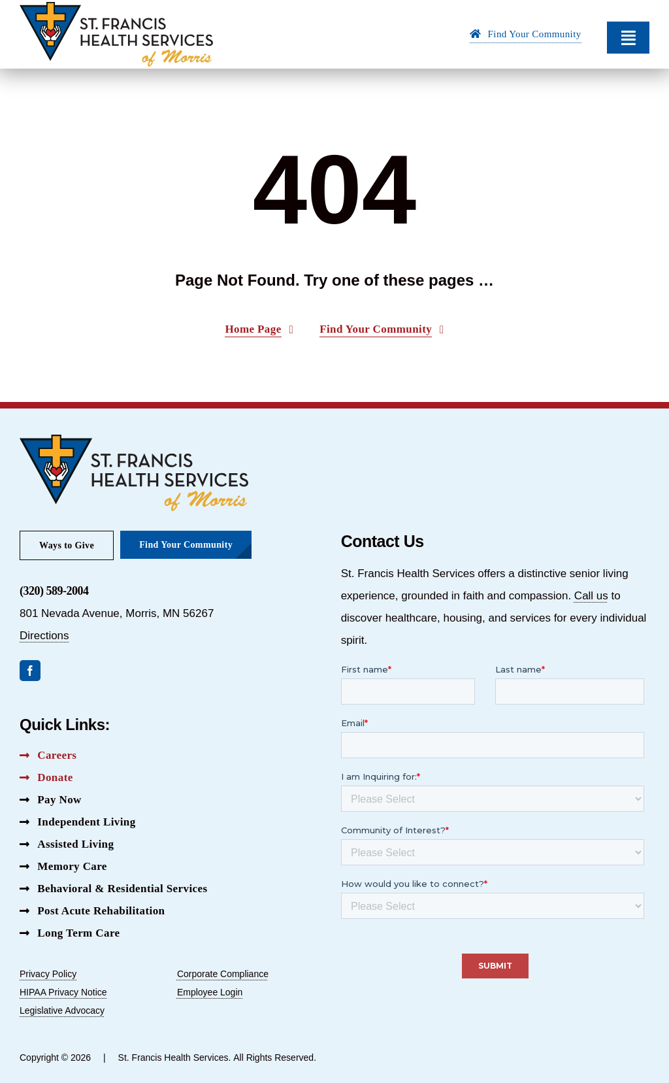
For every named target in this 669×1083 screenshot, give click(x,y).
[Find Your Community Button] (525, 35)
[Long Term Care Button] (70, 933)
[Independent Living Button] (78, 822)
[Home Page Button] (259, 330)
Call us (591, 596)
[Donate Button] (46, 777)
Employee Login (209, 992)
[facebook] (30, 670)
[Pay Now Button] (51, 800)
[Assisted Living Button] (67, 844)
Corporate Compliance (223, 974)
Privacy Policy (48, 974)
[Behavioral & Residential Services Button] (113, 888)
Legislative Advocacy (62, 1010)
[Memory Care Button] (63, 866)
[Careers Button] (48, 755)
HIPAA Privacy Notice (63, 992)
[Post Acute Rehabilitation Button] (92, 911)
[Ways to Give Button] (67, 545)
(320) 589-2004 (54, 590)
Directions (44, 635)
